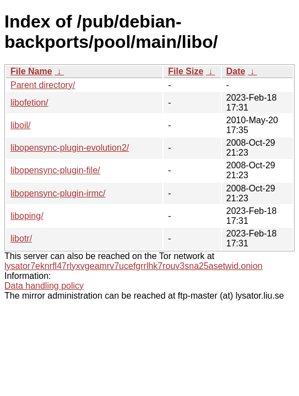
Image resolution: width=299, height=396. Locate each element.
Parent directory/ (42, 85)
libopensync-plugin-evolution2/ (69, 147)
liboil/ (20, 125)
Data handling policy (44, 285)
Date (236, 71)
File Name (31, 71)
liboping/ (27, 216)
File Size (185, 71)
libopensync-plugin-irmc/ (58, 193)
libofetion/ (29, 102)
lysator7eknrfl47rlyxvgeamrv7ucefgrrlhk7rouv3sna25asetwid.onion (133, 266)
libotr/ (21, 238)
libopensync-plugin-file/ (55, 170)
